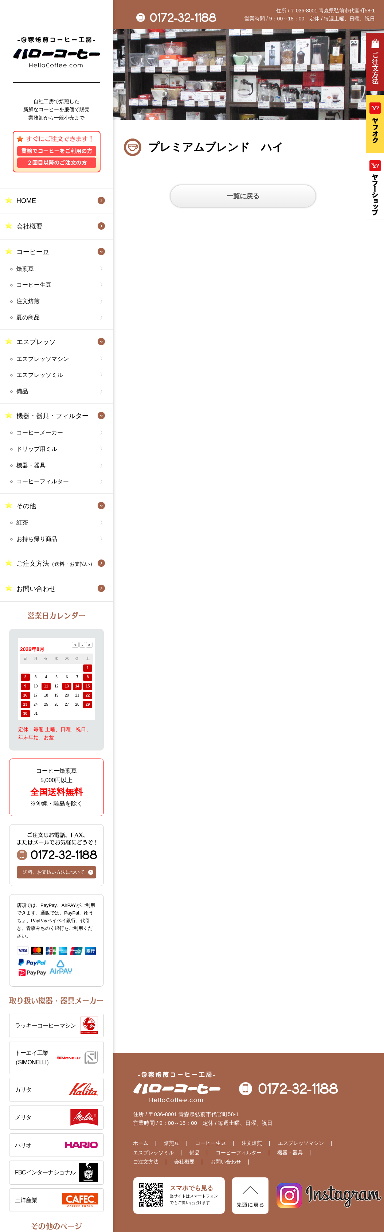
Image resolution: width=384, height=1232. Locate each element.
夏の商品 (28, 317)
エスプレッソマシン (42, 359)
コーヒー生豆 (33, 285)
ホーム (140, 1143)
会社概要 (29, 226)
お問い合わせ (36, 588)
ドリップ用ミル (36, 449)
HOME (26, 200)
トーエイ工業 (55, 1058)
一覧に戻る (243, 196)
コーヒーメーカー (39, 432)
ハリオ (23, 1145)
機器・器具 (31, 465)
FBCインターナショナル (45, 1172)
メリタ (23, 1117)
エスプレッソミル (39, 375)
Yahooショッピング (375, 188)
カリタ (23, 1090)
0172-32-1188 (57, 846)
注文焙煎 (28, 301)
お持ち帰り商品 (36, 539)
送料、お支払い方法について (54, 872)
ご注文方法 (55, 563)
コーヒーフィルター (42, 481)
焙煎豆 (25, 269)
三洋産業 (26, 1200)
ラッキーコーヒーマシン (45, 1025)
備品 (22, 391)
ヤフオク (375, 124)
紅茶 (22, 522)
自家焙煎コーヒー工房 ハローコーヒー (57, 52)
